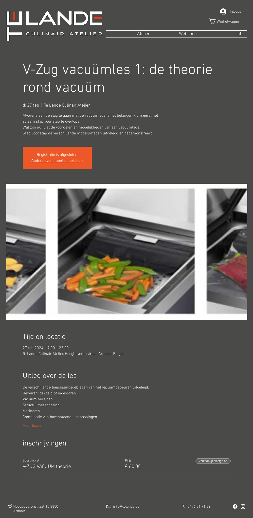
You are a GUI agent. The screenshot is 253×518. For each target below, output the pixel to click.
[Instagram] (243, 506)
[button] (227, 21)
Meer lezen (32, 425)
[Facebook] (235, 506)
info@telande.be (126, 506)
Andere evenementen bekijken (57, 160)
